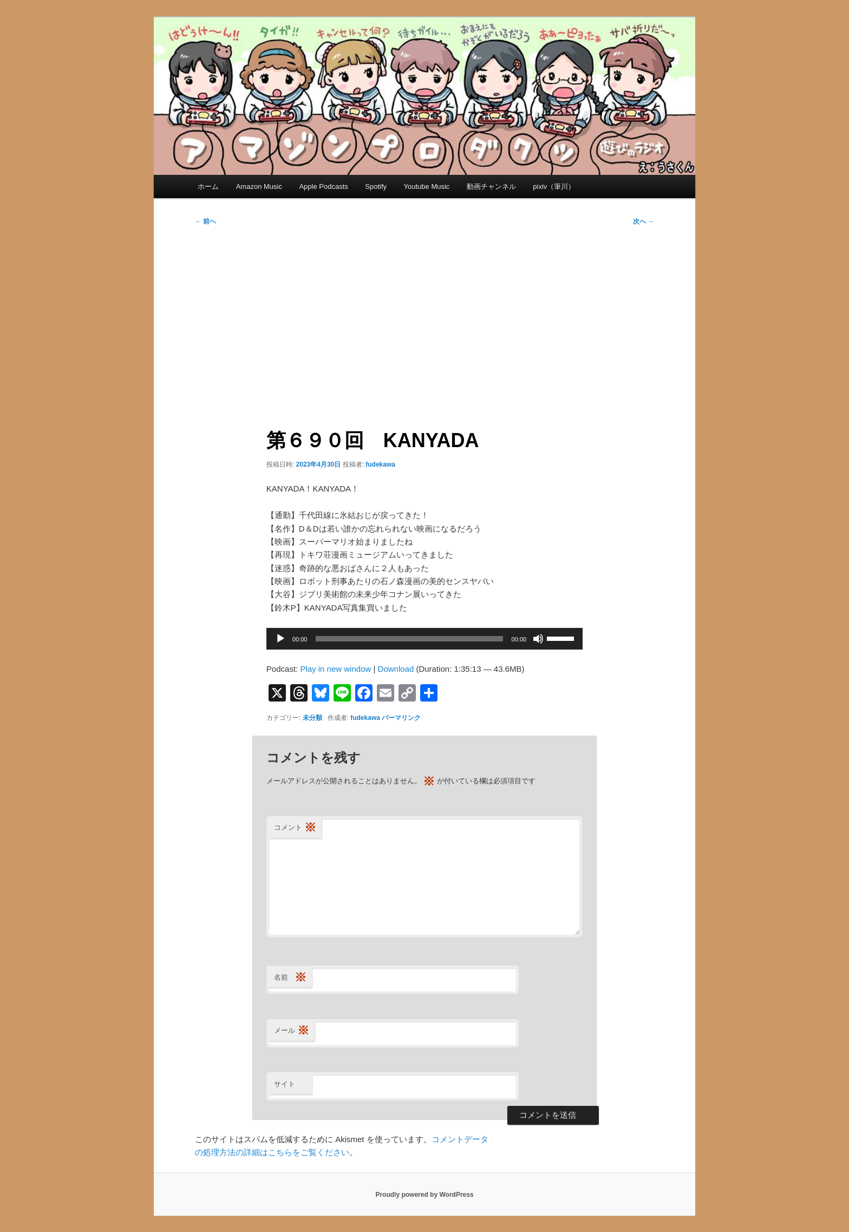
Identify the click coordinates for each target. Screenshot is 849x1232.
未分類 (312, 718)
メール (291, 1031)
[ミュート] (538, 638)
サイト (284, 1084)
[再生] (280, 638)
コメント (295, 828)
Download (396, 668)
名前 (290, 978)
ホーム (208, 186)
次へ (643, 221)
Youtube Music (427, 186)
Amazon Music (259, 186)
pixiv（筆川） (554, 186)
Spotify (376, 186)
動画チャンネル (491, 186)
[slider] (409, 638)
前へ (205, 221)
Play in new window (335, 668)
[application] (424, 639)
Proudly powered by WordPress (424, 1194)
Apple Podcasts (323, 186)
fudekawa (380, 464)
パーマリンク (401, 718)
